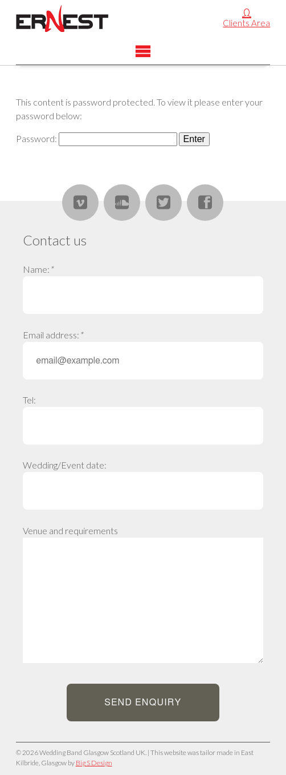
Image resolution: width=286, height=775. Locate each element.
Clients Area (246, 23)
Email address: (53, 334)
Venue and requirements (70, 530)
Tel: (29, 399)
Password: (96, 138)
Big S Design (94, 762)
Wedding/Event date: (65, 464)
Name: (38, 269)
